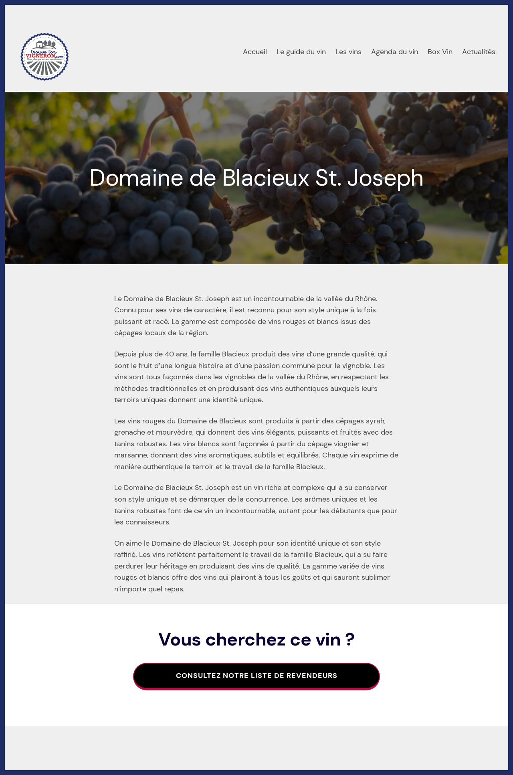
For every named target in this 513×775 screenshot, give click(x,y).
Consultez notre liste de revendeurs (256, 675)
